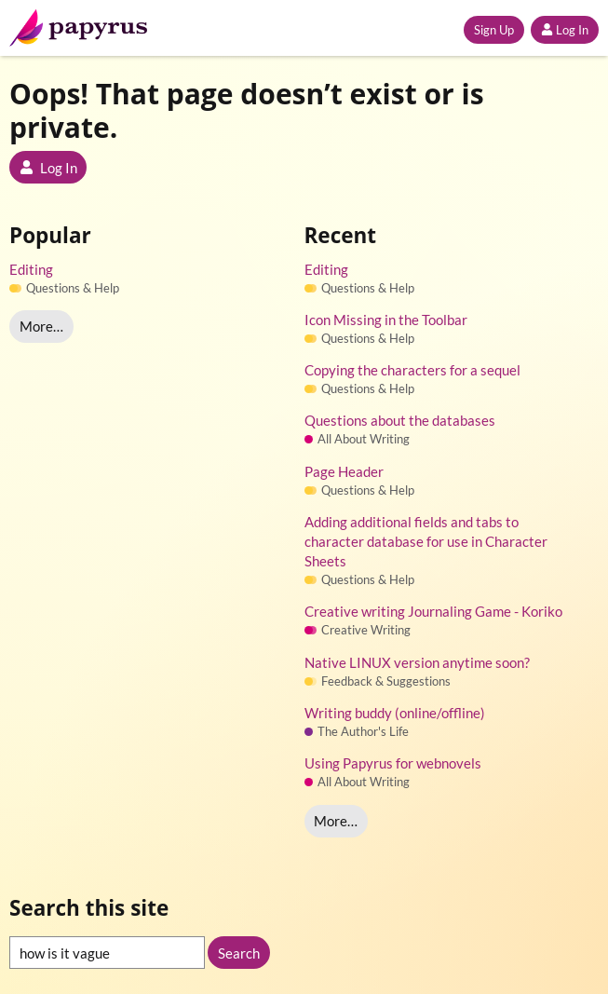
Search (239, 953)
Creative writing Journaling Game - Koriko (433, 611)
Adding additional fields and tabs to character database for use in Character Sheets (425, 541)
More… (41, 326)
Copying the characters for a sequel (412, 369)
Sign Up (494, 29)
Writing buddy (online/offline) (394, 712)
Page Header (344, 471)
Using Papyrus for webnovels (392, 763)
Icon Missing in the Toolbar (385, 319)
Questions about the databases (399, 420)
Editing (31, 269)
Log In (564, 29)
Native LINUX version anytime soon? (417, 662)
